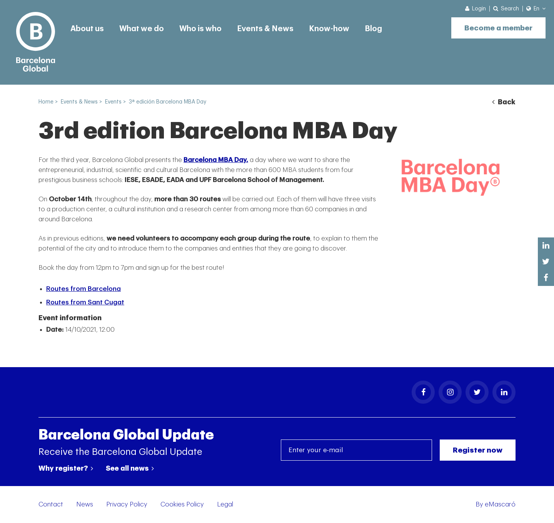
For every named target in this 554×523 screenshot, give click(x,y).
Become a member (498, 28)
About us (87, 29)
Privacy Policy (126, 504)
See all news (130, 468)
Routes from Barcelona (83, 289)
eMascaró (500, 504)
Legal (225, 504)
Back (504, 102)
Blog (373, 29)
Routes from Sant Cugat (85, 302)
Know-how (329, 29)
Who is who (200, 29)
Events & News (265, 29)
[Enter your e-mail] (356, 450)
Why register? (65, 468)
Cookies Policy (182, 504)
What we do (141, 29)
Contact (50, 504)
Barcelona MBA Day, (216, 160)
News (84, 504)
